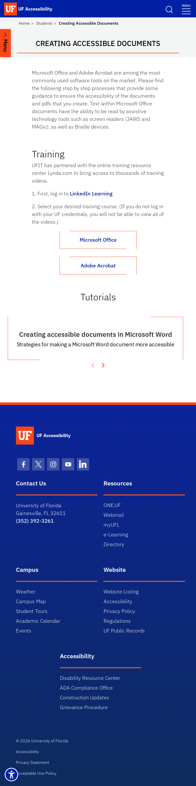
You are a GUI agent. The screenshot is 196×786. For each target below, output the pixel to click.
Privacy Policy (119, 611)
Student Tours (32, 611)
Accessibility (118, 601)
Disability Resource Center (90, 677)
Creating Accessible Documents (88, 23)
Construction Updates (84, 697)
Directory (114, 544)
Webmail (114, 514)
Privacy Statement (32, 762)
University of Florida (49, 740)
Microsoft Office (98, 239)
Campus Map (31, 601)
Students (44, 23)
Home (24, 23)
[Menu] (186, 9)
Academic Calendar (38, 620)
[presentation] (103, 364)
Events (23, 630)
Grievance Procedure (84, 707)
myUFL (111, 524)
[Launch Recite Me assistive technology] (11, 774)
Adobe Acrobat (98, 265)
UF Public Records (124, 630)
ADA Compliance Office (86, 687)
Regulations (117, 620)
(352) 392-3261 (35, 520)
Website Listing (121, 591)
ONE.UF (112, 505)
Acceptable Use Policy (36, 773)
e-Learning (116, 534)
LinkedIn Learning (91, 193)
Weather (25, 591)
